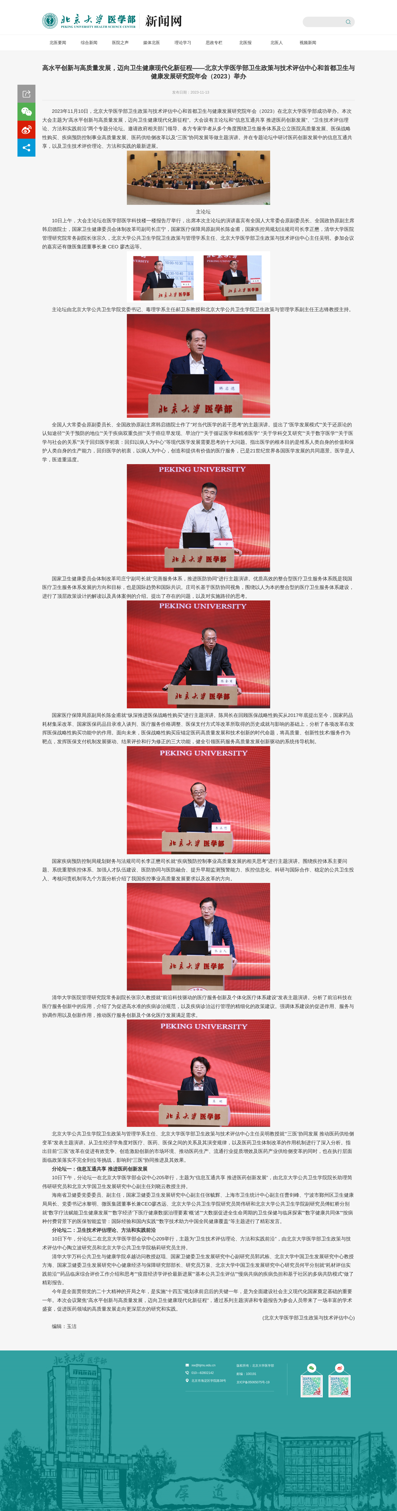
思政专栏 (214, 42)
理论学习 (183, 42)
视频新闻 (308, 42)
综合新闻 (89, 42)
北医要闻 (57, 42)
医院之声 (120, 42)
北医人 (276, 42)
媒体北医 (151, 42)
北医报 (245, 42)
